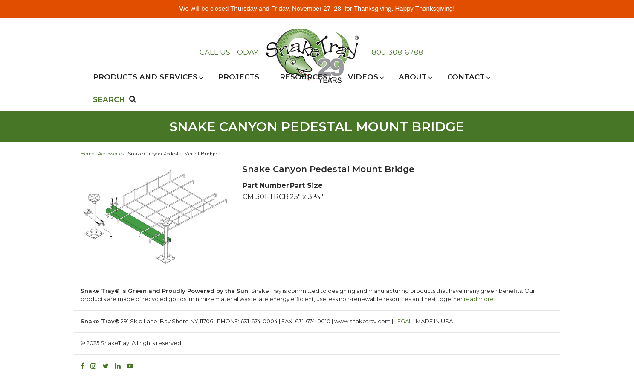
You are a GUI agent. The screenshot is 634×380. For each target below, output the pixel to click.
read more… (481, 298)
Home (87, 154)
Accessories (111, 154)
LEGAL (403, 321)
